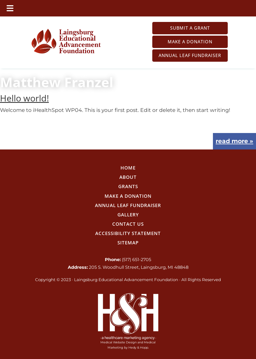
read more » (234, 141)
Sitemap (128, 242)
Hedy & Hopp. (138, 347)
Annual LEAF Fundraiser (190, 55)
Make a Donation (190, 42)
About (128, 177)
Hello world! (24, 98)
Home (128, 168)
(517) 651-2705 (136, 259)
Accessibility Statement (128, 233)
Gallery (128, 214)
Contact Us (128, 224)
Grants (128, 186)
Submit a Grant (190, 28)
